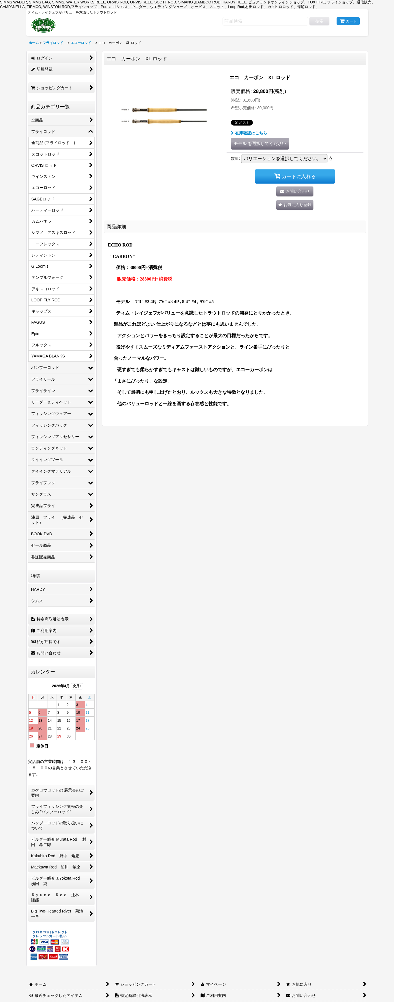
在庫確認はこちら (249, 133)
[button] (294, 205)
